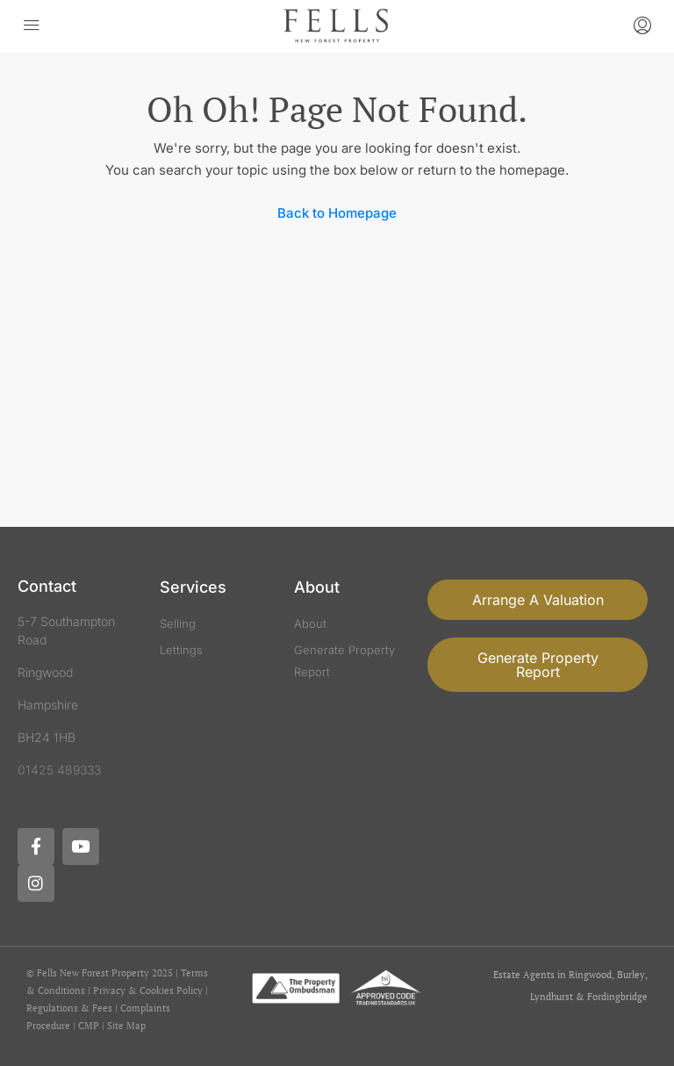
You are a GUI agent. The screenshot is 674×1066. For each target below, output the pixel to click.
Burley (631, 975)
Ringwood (590, 975)
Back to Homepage (337, 213)
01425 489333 (59, 769)
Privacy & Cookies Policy (148, 990)
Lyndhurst (551, 996)
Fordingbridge (617, 996)
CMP (88, 1025)
